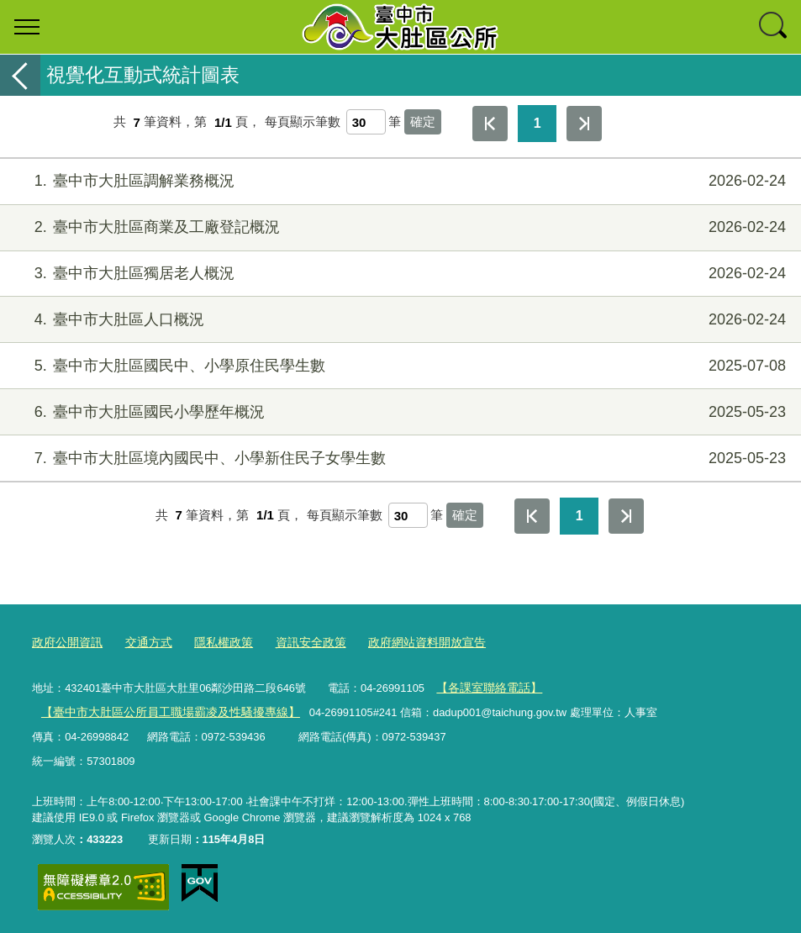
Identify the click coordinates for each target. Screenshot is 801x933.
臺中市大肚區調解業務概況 (398, 181)
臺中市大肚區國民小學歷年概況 (398, 412)
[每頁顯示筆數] (366, 121)
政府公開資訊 (64, 642)
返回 (20, 75)
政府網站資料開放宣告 (405, 642)
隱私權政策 (213, 642)
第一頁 (490, 123)
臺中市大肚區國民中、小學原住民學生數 (398, 366)
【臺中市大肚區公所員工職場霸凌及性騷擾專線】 (160, 710)
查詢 (774, 27)
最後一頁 (584, 123)
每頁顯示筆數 (302, 122)
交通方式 (142, 642)
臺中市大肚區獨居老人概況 (398, 273)
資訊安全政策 (296, 642)
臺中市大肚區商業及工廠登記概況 (398, 227)
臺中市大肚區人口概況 (398, 320)
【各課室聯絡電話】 (485, 686)
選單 (27, 27)
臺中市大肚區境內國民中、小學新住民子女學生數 (398, 458)
